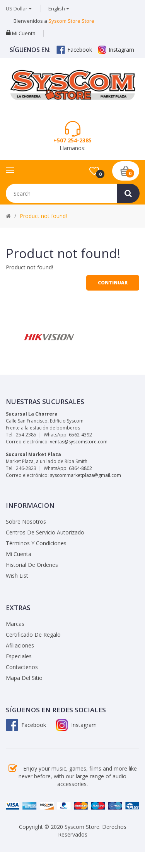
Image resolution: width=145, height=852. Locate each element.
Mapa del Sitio (24, 677)
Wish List (17, 575)
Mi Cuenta (18, 554)
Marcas (15, 623)
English (58, 8)
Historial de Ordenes (32, 564)
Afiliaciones (20, 645)
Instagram (116, 50)
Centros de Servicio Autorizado (45, 532)
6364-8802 (80, 468)
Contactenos (22, 667)
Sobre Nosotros (26, 521)
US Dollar (19, 8)
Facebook (74, 50)
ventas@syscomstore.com (78, 441)
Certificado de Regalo (33, 634)
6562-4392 (80, 434)
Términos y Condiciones (36, 543)
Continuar (113, 282)
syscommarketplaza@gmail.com (85, 475)
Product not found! (43, 216)
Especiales (19, 656)
